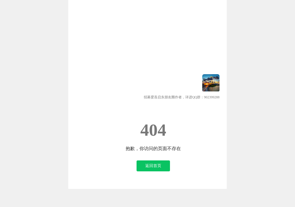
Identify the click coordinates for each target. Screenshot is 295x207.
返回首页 (153, 166)
